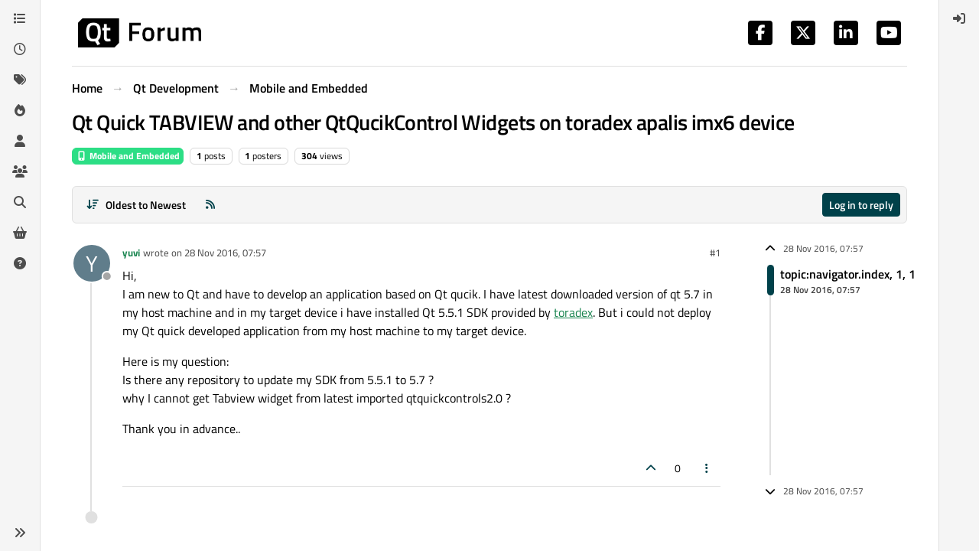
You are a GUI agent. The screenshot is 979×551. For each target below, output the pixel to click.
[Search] (20, 202)
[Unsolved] (20, 263)
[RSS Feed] (210, 205)
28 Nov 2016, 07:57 (225, 252)
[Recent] (20, 49)
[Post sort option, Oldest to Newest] (136, 205)
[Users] (20, 141)
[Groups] (20, 171)
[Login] (959, 18)
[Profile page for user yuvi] (91, 263)
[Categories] (20, 18)
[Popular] (20, 110)
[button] (20, 532)
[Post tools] (707, 468)
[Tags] (20, 79)
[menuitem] (959, 18)
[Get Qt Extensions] (20, 232)
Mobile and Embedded (128, 155)
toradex (573, 312)
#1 (715, 252)
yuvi (131, 252)
